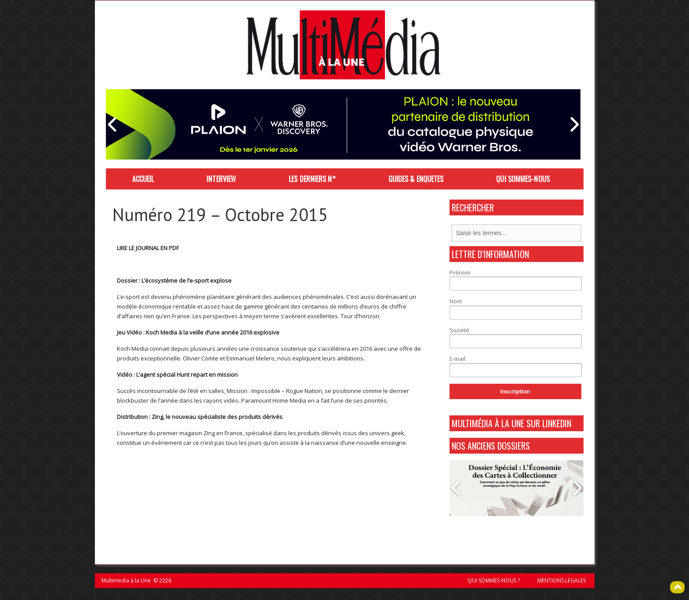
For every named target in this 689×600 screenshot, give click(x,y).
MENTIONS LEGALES (561, 580)
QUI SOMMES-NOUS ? (494, 580)
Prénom (460, 272)
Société (459, 330)
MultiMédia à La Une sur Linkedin (511, 423)
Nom (456, 301)
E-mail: (458, 359)
